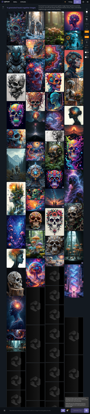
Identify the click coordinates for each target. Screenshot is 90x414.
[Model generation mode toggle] (67, 410)
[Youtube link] (80, 387)
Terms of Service (21, 402)
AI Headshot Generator (52, 394)
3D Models (11, 389)
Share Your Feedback (22, 397)
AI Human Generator (52, 396)
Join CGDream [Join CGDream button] (45, 375)
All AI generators (51, 401)
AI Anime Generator (51, 384)
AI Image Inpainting (35, 402)
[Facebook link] (72, 387)
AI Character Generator (52, 391)
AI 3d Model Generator (35, 397)
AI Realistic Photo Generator (53, 399)
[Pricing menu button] (70, 2)
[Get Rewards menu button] (65, 2)
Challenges (11, 392)
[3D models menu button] (23, 2)
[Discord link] (65, 387)
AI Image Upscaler (34, 392)
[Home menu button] (5, 2)
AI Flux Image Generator (36, 399)
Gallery (10, 387)
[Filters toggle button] (4, 410)
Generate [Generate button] (77, 410)
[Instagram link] (69, 387)
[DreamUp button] (86, 410)
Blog (18, 389)
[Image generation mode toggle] (63, 410)
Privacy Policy (20, 399)
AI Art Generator (34, 394)
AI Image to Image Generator (37, 389)
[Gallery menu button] (15, 2)
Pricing (19, 387)
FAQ (18, 392)
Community (11, 394)
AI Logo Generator (51, 386)
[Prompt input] (34, 410)
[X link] (76, 387)
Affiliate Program (21, 394)
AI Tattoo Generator (52, 389)
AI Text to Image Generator (36, 387)
